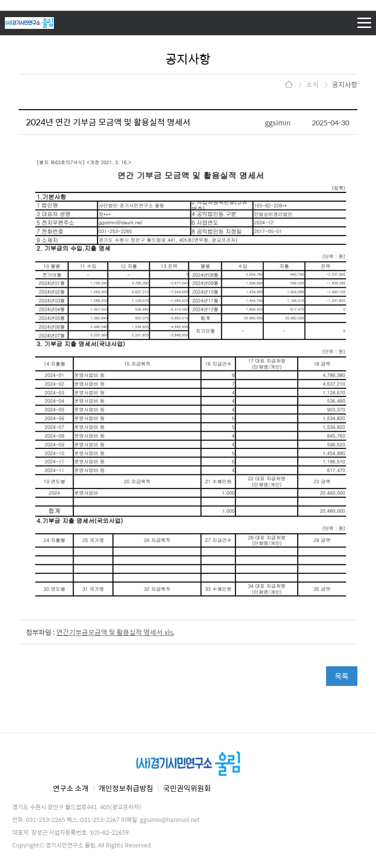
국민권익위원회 (187, 788)
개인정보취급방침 (125, 788)
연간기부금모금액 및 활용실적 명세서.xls (114, 632)
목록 (342, 675)
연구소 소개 (71, 788)
